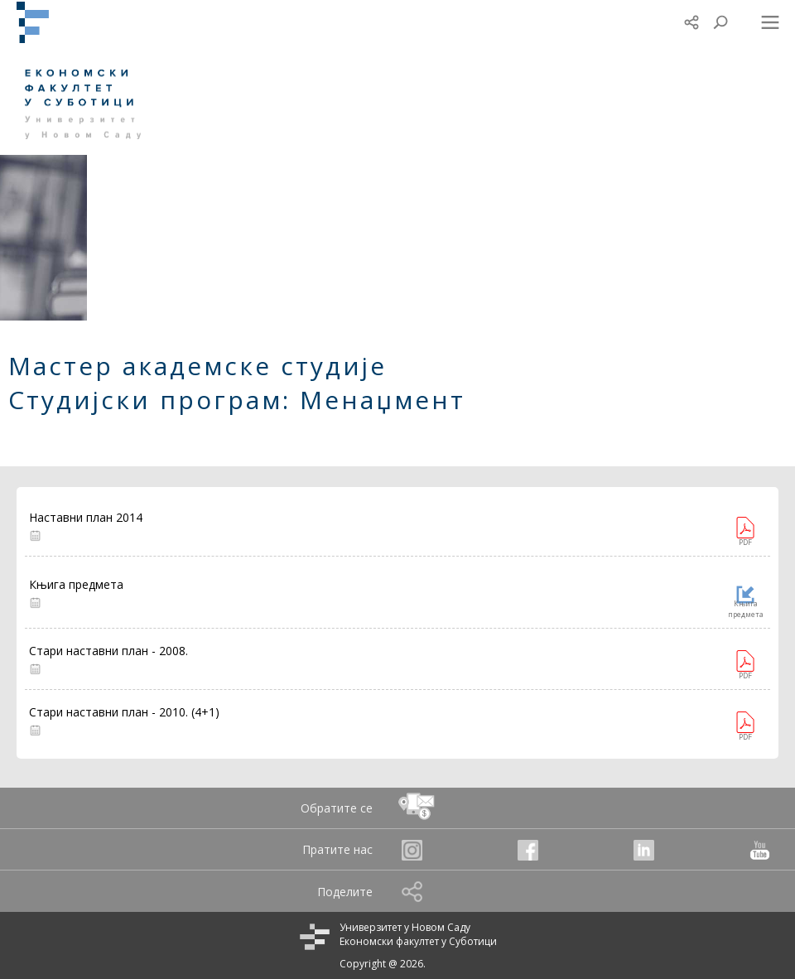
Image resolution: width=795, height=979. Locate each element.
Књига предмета (746, 609)
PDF (745, 542)
